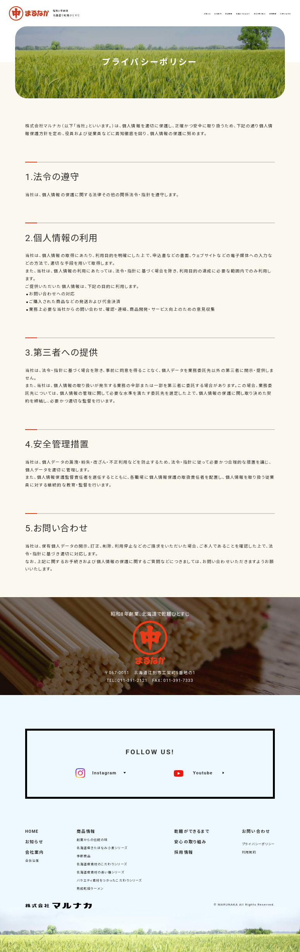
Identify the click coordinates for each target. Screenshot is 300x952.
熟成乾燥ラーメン (90, 888)
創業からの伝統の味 (92, 840)
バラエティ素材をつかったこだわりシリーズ (109, 880)
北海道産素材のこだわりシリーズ (102, 864)
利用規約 (249, 852)
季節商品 (84, 856)
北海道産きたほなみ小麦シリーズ (102, 848)
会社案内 (34, 852)
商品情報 (86, 831)
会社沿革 (32, 861)
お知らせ (34, 841)
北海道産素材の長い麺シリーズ (100, 872)
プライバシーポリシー (258, 844)
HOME (31, 831)
